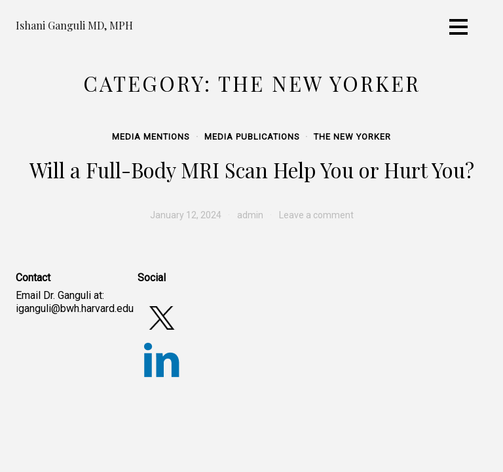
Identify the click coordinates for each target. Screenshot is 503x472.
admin (250, 215)
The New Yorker (352, 137)
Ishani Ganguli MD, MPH (74, 25)
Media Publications (252, 137)
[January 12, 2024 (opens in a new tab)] (185, 215)
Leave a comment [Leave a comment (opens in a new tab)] (316, 215)
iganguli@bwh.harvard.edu (75, 308)
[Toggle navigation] (458, 27)
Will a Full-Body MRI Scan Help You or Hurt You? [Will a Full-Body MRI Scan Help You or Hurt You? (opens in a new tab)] (251, 170)
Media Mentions (151, 137)
